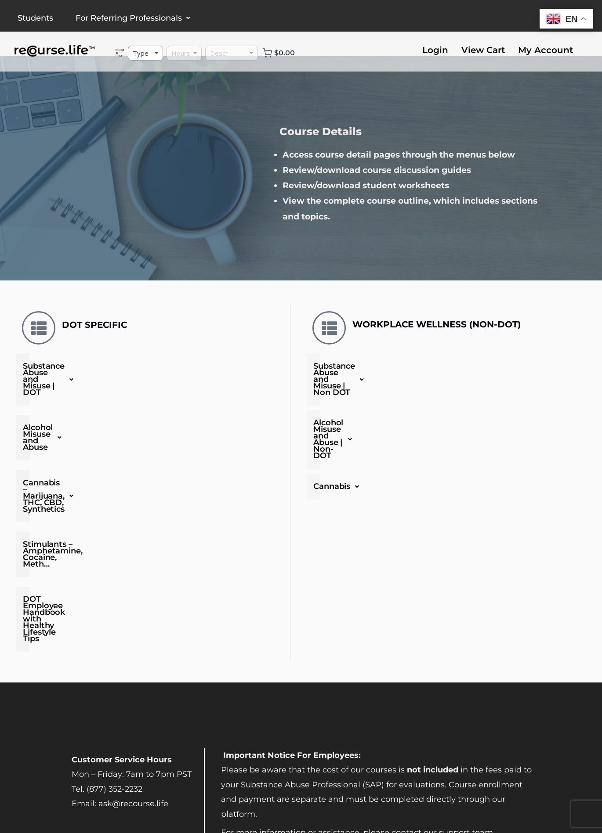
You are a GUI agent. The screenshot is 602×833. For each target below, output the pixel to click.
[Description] (231, 53)
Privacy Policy (172, 806)
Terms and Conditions (98, 806)
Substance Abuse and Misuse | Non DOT (399, 368)
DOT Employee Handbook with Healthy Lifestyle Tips (129, 521)
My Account (545, 50)
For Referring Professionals (133, 18)
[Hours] (184, 53)
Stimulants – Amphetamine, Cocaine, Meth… (111, 483)
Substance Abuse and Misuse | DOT (154, 368)
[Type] (145, 53)
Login (435, 50)
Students (35, 18)
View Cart (483, 50)
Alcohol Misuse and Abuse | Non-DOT (394, 401)
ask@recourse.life (133, 688)
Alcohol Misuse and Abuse (154, 406)
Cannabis (338, 435)
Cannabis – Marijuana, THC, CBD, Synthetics (154, 445)
